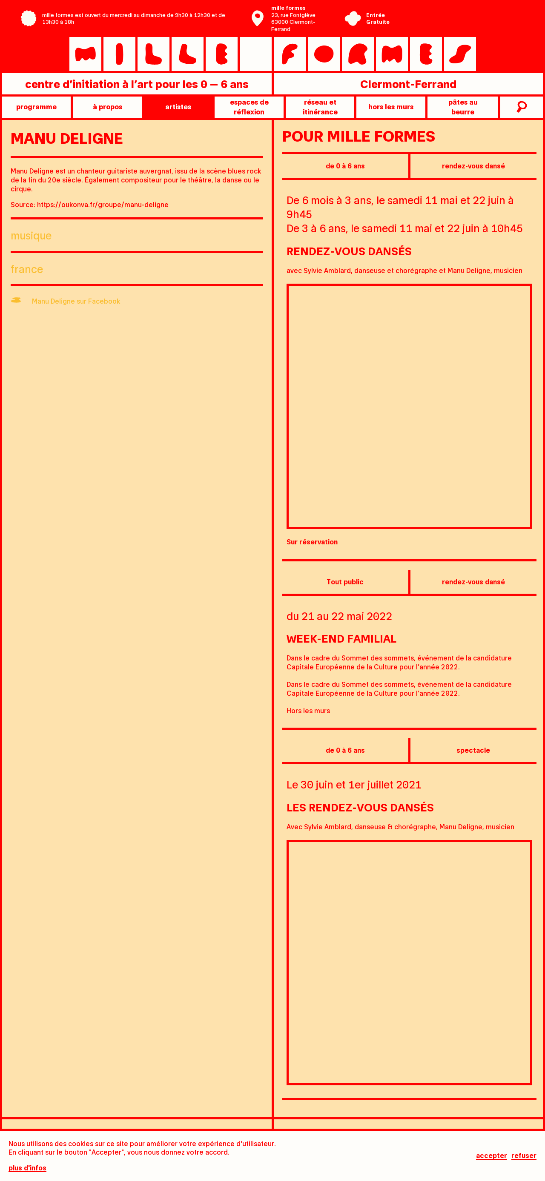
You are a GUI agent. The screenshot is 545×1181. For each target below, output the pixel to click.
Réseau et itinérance (320, 106)
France (27, 268)
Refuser (523, 1156)
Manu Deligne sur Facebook (76, 301)
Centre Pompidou (453, 12)
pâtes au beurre (463, 106)
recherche (520, 107)
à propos (107, 106)
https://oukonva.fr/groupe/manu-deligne (103, 204)
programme (36, 106)
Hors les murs (390, 106)
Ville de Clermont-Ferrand (453, 24)
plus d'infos (27, 1168)
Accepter (491, 1156)
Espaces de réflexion (249, 106)
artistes (178, 106)
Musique (31, 235)
